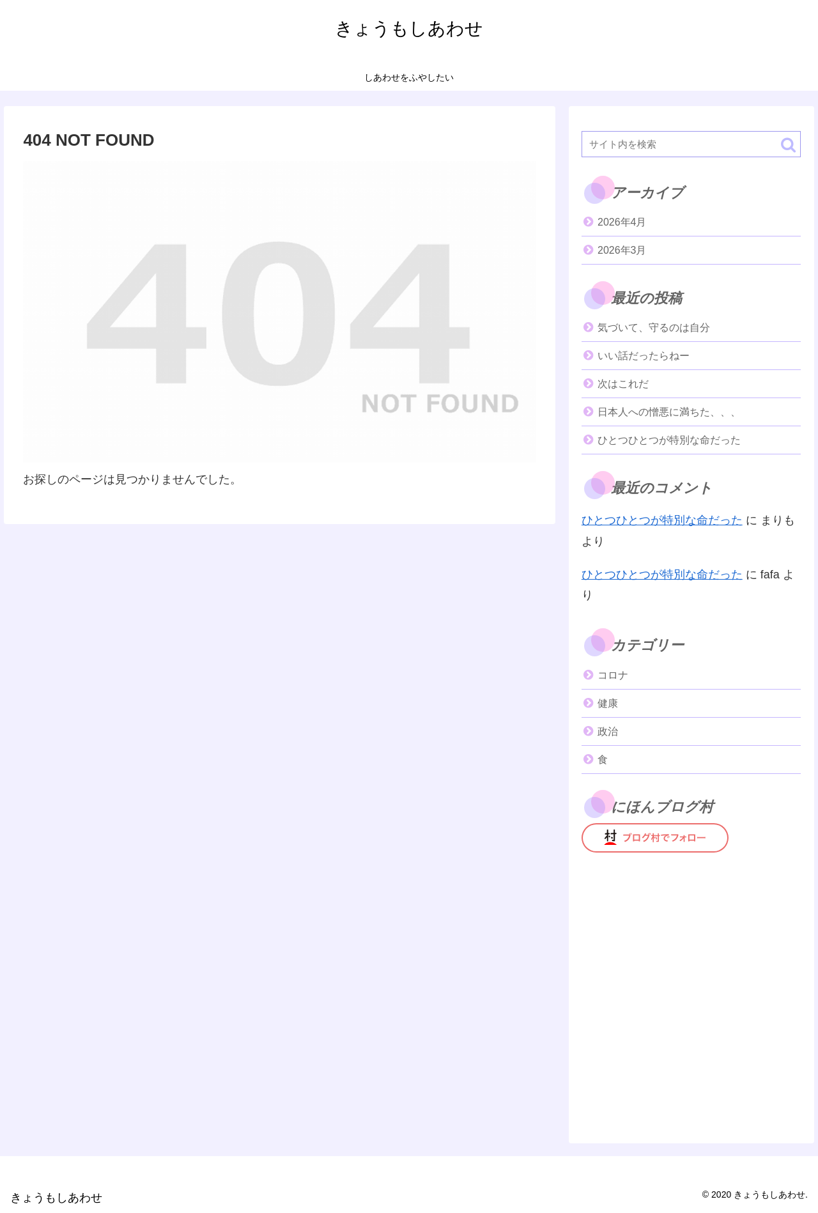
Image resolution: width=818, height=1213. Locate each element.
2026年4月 (622, 222)
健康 (608, 703)
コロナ (613, 675)
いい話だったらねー (644, 355)
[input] (691, 144)
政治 (608, 731)
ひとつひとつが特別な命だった (669, 440)
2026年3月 (622, 250)
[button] (788, 144)
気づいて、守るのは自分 (654, 327)
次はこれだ (623, 383)
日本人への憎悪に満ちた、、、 (669, 411)
